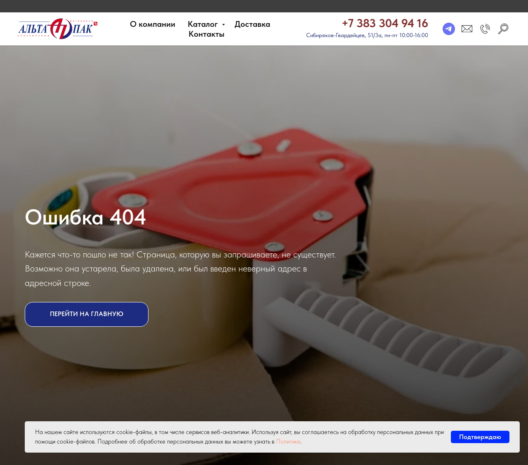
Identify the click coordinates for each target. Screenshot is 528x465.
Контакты (206, 34)
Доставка (252, 24)
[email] (467, 29)
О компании (152, 24)
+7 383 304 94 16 (385, 23)
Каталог (204, 24)
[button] (485, 29)
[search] (503, 29)
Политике (288, 441)
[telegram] (449, 29)
